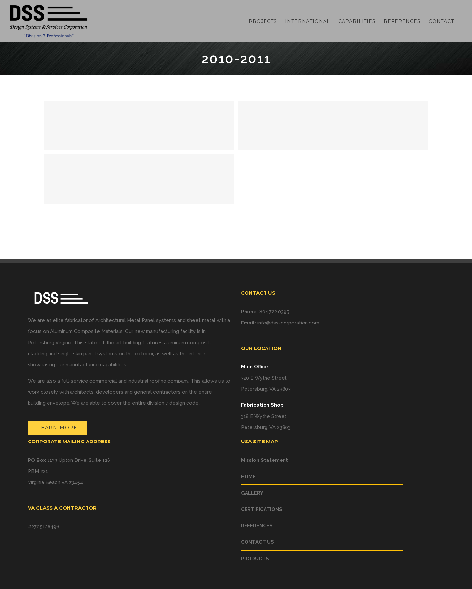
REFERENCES (257, 526)
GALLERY (252, 493)
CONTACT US (257, 542)
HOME (248, 477)
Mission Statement (264, 460)
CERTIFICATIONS (261, 509)
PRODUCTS (255, 558)
